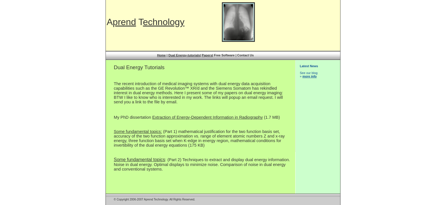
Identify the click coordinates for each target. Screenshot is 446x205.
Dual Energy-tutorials (184, 55)
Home (161, 55)
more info (309, 76)
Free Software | (225, 55)
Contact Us (245, 55)
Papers (207, 55)
